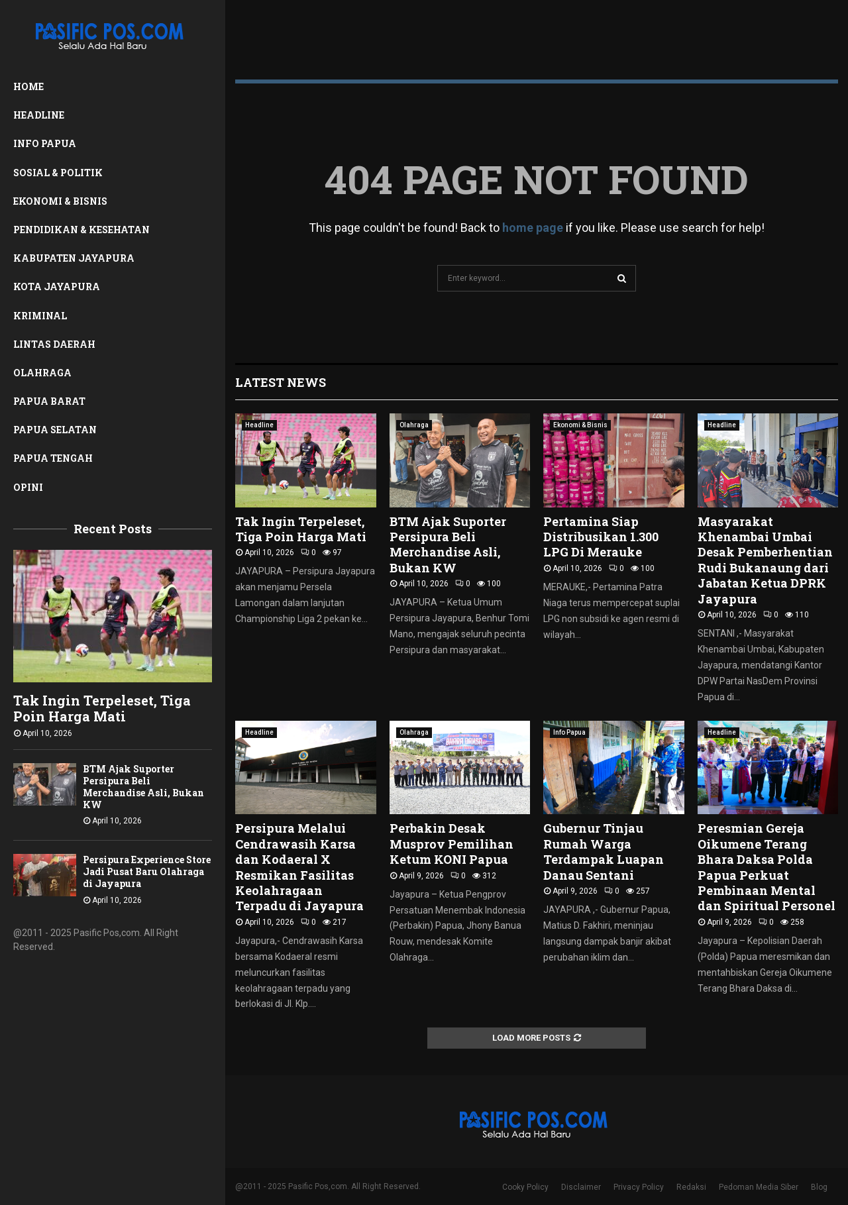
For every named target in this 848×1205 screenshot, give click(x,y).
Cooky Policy (525, 1187)
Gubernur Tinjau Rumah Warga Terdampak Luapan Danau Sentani (603, 851)
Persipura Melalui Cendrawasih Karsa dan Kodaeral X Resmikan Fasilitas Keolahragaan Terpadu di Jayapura (299, 867)
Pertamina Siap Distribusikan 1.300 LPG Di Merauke (601, 536)
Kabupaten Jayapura (73, 258)
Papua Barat (49, 401)
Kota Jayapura (56, 286)
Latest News (280, 382)
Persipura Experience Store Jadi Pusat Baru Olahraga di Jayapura (147, 871)
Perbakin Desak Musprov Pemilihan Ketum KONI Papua (451, 843)
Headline (38, 115)
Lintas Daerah (54, 344)
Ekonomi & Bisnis (60, 201)
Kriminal (40, 315)
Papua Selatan (55, 429)
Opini (28, 487)
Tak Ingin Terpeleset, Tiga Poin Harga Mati (102, 708)
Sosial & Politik (58, 172)
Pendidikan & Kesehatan (81, 229)
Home (28, 86)
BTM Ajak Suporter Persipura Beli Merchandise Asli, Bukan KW (143, 786)
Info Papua (44, 143)
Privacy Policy (638, 1187)
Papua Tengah (53, 458)
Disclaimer (581, 1187)
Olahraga (42, 372)
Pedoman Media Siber (758, 1187)
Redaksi (691, 1187)
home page (532, 228)
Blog (819, 1187)
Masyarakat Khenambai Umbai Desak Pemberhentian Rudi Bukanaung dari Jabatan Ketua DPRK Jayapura (765, 560)
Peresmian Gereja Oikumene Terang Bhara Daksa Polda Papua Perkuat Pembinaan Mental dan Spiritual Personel (766, 867)
